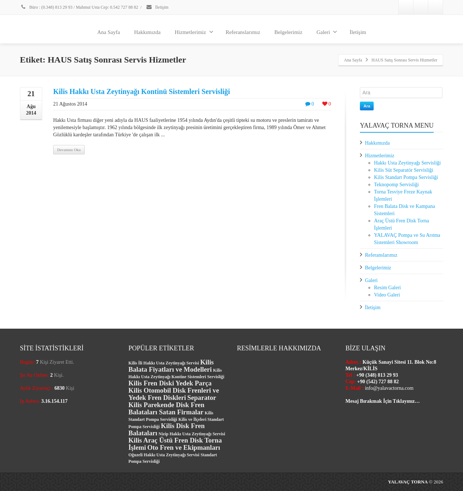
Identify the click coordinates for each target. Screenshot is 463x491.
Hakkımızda (147, 32)
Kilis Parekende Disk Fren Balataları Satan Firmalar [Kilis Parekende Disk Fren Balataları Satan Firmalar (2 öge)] (166, 408)
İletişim (157, 7)
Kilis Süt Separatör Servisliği (403, 170)
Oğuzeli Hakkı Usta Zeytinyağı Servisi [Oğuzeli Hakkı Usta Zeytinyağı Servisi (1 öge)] (163, 454)
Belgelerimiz (288, 32)
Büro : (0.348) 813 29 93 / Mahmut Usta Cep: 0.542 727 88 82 (79, 7)
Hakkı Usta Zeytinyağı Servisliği (407, 163)
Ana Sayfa (108, 32)
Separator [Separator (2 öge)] (201, 397)
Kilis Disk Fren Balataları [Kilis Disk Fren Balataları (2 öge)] (166, 429)
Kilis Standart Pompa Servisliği (406, 177)
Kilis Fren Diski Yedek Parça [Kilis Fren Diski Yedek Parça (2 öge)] (170, 383)
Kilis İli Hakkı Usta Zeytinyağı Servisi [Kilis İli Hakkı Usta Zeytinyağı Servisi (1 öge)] (163, 363)
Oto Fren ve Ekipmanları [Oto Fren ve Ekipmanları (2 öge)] (183, 447)
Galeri (327, 32)
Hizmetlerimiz (194, 32)
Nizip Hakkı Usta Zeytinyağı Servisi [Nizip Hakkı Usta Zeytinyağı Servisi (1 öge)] (191, 433)
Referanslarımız (243, 32)
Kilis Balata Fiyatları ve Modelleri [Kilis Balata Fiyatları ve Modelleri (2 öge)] (171, 365)
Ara (367, 106)
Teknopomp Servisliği (396, 184)
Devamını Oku (69, 150)
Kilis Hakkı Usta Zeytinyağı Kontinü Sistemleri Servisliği (141, 91)
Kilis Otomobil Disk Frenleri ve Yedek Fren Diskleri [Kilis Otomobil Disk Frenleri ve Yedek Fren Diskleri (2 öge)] (173, 394)
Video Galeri (387, 295)
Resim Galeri (387, 287)
